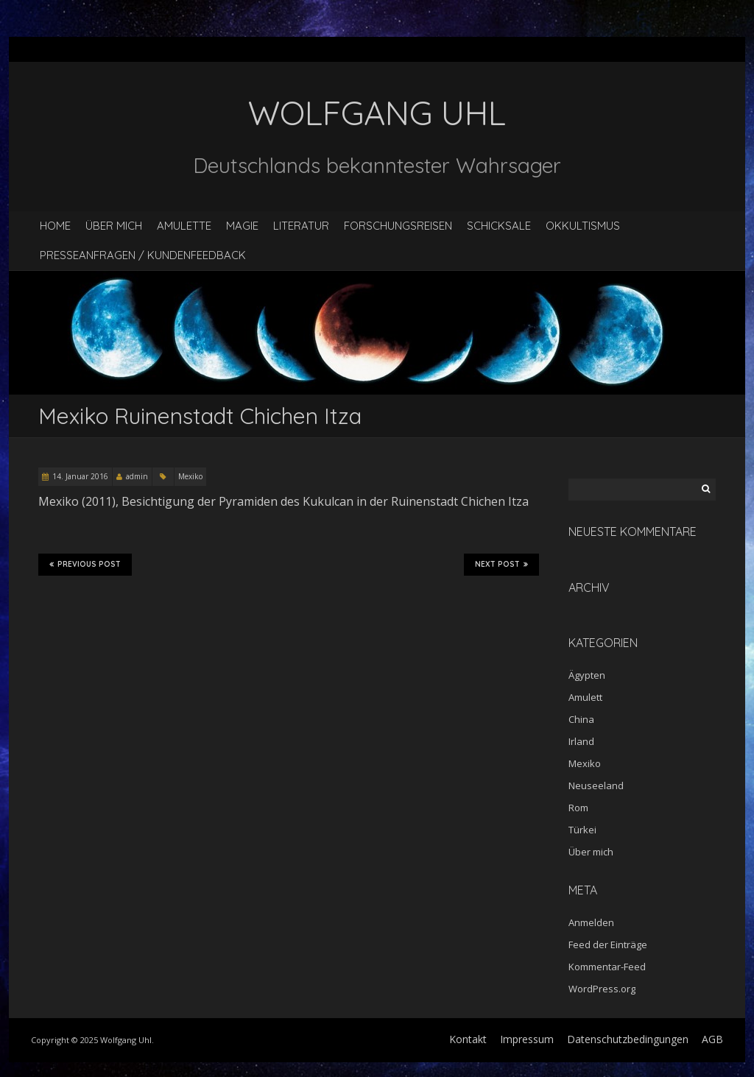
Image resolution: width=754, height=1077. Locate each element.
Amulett (585, 697)
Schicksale (499, 226)
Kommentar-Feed (607, 966)
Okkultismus (583, 226)
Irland (581, 741)
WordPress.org (601, 988)
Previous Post (85, 564)
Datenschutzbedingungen (627, 1039)
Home (55, 226)
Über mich (113, 226)
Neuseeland (596, 785)
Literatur (301, 226)
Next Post (501, 564)
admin (137, 476)
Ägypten (586, 675)
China (581, 719)
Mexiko (190, 476)
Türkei (582, 829)
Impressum (527, 1039)
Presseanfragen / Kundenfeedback (143, 255)
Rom (578, 807)
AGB (712, 1039)
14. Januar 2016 (80, 476)
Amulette (184, 226)
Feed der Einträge (607, 944)
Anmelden (591, 922)
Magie (242, 226)
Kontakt (468, 1039)
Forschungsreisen (398, 226)
